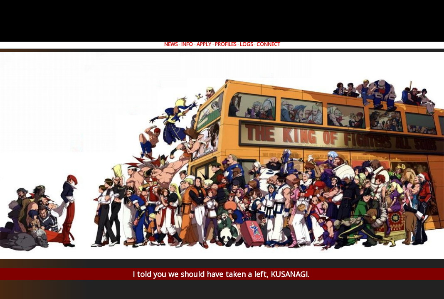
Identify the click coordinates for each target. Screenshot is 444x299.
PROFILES (225, 44)
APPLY (204, 44)
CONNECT (268, 44)
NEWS (171, 44)
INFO (187, 44)
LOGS (246, 44)
